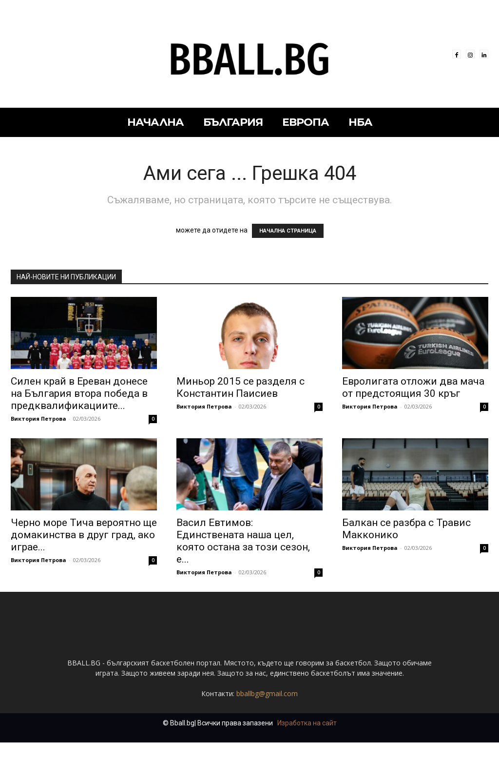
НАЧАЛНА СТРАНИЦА (287, 231)
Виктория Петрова (38, 418)
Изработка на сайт (307, 760)
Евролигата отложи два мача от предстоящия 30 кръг (413, 387)
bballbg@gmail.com (267, 731)
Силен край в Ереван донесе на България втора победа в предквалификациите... (79, 393)
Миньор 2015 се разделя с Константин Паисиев (240, 387)
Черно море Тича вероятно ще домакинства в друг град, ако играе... (84, 535)
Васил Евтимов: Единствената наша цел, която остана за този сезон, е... (243, 541)
